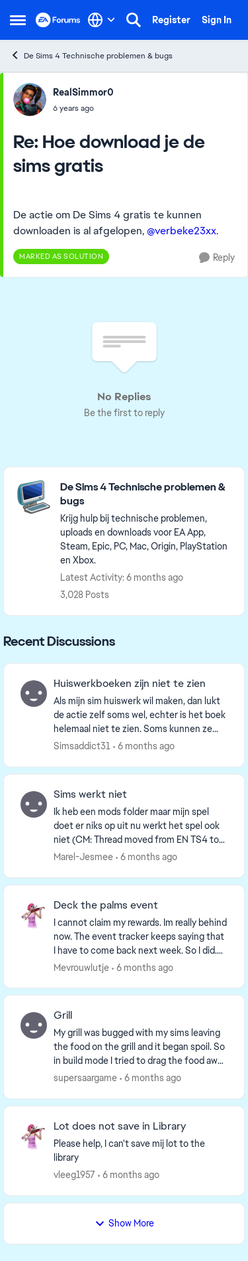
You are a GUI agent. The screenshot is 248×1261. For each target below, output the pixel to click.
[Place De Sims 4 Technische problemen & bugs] (145, 494)
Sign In (216, 20)
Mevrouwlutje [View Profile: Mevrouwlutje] (81, 967)
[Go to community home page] (58, 20)
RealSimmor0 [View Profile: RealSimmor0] (83, 92)
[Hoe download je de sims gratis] (83, 108)
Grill (63, 1015)
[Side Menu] (17, 20)
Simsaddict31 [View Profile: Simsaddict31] (82, 746)
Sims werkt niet (90, 794)
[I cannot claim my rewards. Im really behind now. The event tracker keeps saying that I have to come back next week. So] (140, 936)
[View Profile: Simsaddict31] (34, 693)
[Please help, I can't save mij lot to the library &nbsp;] (140, 1151)
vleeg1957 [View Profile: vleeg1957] (74, 1175)
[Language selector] (101, 20)
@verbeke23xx (181, 231)
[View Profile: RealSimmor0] (29, 99)
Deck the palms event (106, 905)
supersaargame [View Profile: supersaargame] (85, 1078)
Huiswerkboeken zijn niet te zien (130, 683)
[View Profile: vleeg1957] (34, 1136)
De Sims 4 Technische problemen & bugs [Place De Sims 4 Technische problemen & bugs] (91, 55)
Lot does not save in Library (120, 1126)
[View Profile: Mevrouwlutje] (34, 915)
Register (171, 20)
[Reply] (216, 258)
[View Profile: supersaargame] (34, 1025)
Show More (124, 1223)
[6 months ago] (144, 746)
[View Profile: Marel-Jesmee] (34, 804)
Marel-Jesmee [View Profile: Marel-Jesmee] (83, 857)
